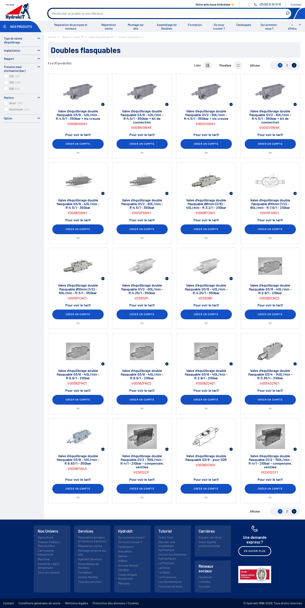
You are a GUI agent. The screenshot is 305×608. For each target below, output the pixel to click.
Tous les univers (49, 572)
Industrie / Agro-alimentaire (49, 565)
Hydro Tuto (165, 537)
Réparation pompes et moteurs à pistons (92, 539)
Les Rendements (170, 581)
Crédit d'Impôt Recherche (127, 576)
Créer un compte (78, 143)
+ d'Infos (292, 26)
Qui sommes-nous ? (269, 26)
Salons (122, 556)
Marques (124, 583)
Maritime (44, 559)
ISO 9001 (123, 570)
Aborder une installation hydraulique (166, 546)
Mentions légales (76, 603)
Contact (296, 4)
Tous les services (90, 581)
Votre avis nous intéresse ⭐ (215, 4)
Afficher (255, 65)
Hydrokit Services (90, 559)
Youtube (204, 586)
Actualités (125, 551)
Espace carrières (210, 537)
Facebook (205, 577)
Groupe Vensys (128, 565)
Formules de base (170, 586)
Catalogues (243, 24)
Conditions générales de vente (39, 603)
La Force (164, 567)
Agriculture (45, 537)
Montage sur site (136, 26)
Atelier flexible (88, 577)
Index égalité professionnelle (209, 544)
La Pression (166, 563)
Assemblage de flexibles (167, 26)
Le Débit (164, 572)
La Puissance (167, 577)
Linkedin (204, 581)
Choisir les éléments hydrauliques (172, 556)
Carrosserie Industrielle (46, 552)
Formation (195, 24)
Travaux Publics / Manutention (49, 544)
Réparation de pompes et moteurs (70, 26)
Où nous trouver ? (219, 26)
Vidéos (122, 560)
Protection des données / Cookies (116, 603)
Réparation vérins (108, 26)
